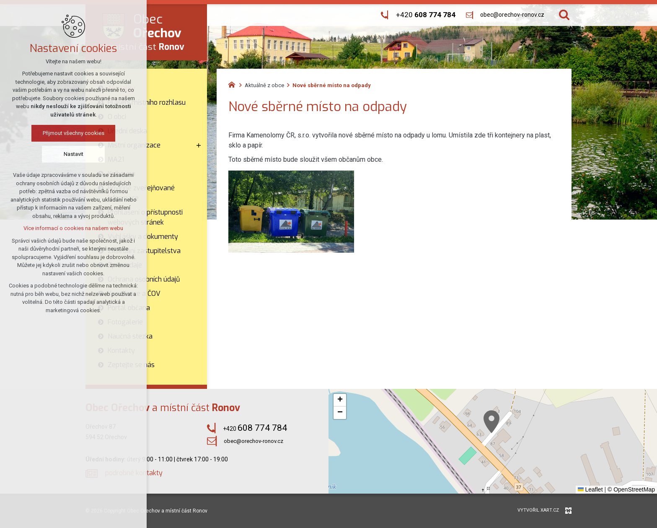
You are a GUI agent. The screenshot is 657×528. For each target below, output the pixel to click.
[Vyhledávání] (564, 15)
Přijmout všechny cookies (73, 133)
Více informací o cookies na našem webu (73, 228)
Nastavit (73, 154)
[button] (491, 422)
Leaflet (590, 489)
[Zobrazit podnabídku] (198, 145)
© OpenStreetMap (631, 489)
